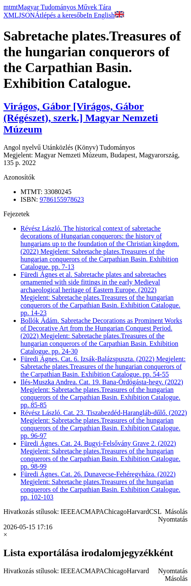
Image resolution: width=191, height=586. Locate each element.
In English (105, 15)
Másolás (176, 511)
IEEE (68, 511)
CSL (155, 511)
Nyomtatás (173, 519)
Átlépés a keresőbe (61, 15)
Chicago (115, 511)
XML (11, 15)
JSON (27, 15)
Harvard (138, 511)
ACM (83, 511)
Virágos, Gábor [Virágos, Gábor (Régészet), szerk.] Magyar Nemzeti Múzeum (80, 118)
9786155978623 (62, 199)
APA (97, 511)
